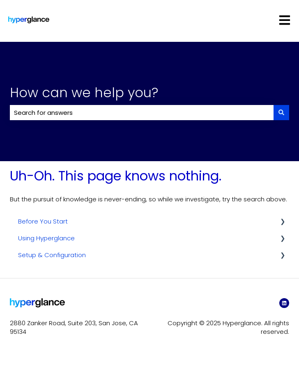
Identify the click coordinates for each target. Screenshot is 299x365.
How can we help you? (84, 92)
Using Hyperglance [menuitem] (46, 238)
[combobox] (142, 112)
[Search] (281, 112)
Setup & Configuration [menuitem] (52, 255)
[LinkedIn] (284, 303)
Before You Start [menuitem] (43, 221)
